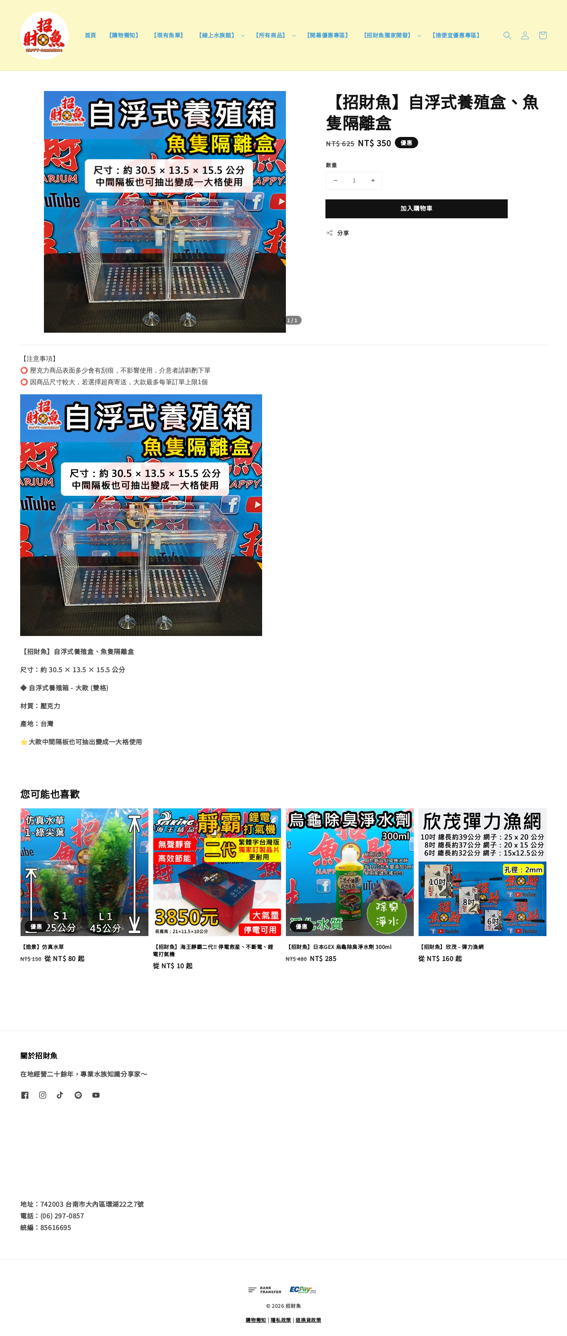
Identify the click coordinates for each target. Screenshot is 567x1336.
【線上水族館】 (216, 35)
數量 (331, 165)
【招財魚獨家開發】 (387, 35)
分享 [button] (337, 233)
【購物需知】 (124, 35)
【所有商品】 (270, 35)
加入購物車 (416, 208)
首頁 (90, 35)
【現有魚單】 (168, 35)
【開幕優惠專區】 (327, 35)
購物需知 (256, 1319)
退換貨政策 (308, 1319)
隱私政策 (281, 1319)
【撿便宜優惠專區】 (455, 35)
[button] (507, 35)
